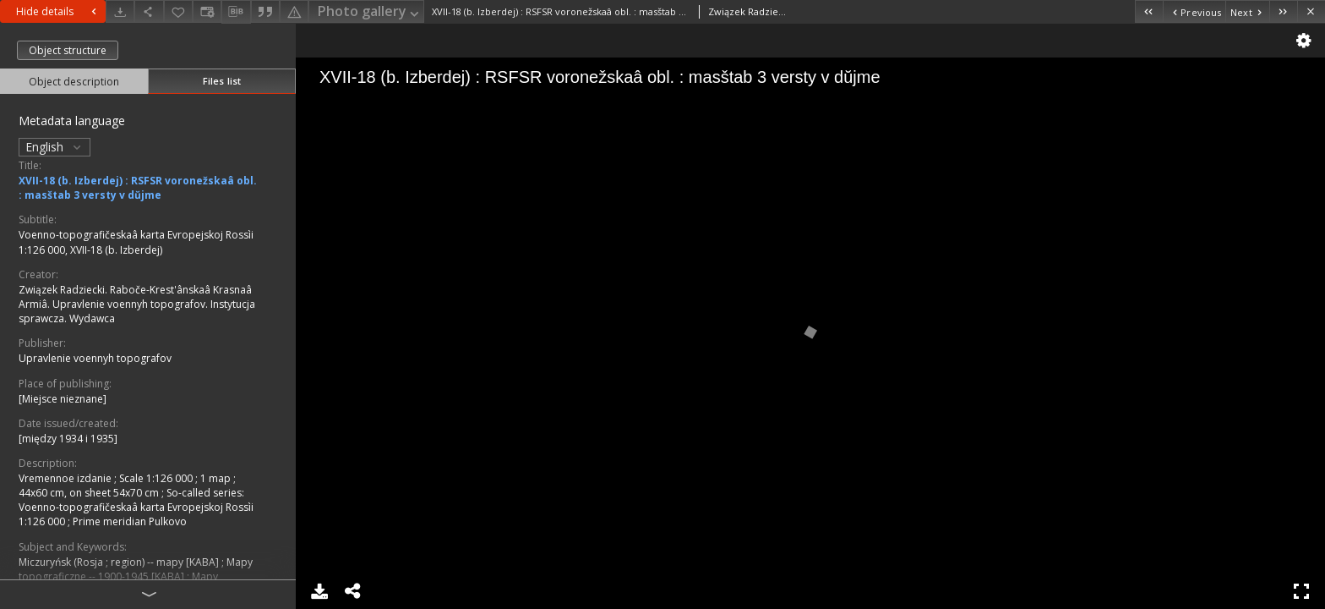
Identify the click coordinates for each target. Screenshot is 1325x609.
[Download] (120, 11)
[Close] (1311, 11)
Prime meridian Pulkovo (130, 521)
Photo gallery (370, 12)
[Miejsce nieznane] (62, 399)
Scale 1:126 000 (157, 478)
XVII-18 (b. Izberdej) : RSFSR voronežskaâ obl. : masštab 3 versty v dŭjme (138, 187)
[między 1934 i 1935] (68, 438)
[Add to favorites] (178, 11)
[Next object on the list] (1247, 11)
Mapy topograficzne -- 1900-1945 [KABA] (136, 569)
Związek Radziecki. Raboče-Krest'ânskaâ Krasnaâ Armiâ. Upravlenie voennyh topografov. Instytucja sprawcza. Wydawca (137, 304)
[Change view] (207, 11)
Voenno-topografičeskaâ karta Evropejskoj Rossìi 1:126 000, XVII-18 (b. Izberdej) (136, 242)
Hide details (58, 11)
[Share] (148, 11)
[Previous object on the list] (1194, 11)
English (54, 147)
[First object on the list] (1149, 11)
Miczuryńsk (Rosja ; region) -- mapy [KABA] (120, 562)
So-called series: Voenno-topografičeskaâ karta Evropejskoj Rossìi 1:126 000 (136, 507)
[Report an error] (294, 11)
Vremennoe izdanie (66, 478)
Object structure (67, 50)
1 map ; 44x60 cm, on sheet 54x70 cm (127, 485)
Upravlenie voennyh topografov (95, 358)
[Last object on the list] (1283, 11)
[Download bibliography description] (235, 12)
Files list (222, 80)
